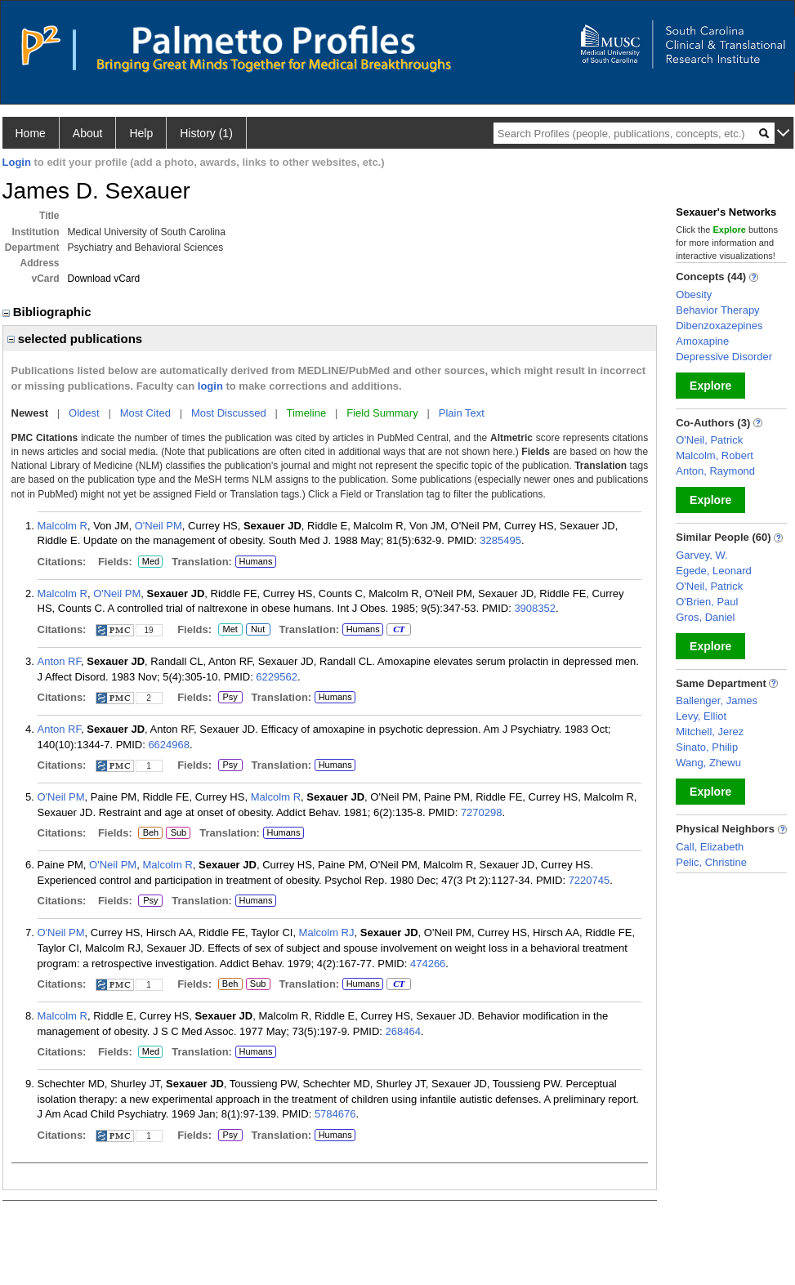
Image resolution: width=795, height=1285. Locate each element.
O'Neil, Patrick (709, 440)
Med (150, 562)
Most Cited (145, 413)
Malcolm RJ (327, 932)
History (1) (206, 133)
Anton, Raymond (715, 471)
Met (230, 630)
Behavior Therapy (717, 310)
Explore (710, 385)
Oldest (84, 413)
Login (16, 162)
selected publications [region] (75, 339)
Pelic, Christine (711, 862)
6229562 (276, 677)
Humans (255, 561)
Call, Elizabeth (710, 847)
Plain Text (462, 413)
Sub (178, 833)
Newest (30, 413)
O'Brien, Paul (707, 602)
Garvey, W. (701, 555)
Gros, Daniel (705, 617)
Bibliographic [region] (48, 312)
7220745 (589, 880)
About (88, 133)
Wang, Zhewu (708, 762)
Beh (150, 833)
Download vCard (104, 278)
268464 (403, 1031)
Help (141, 133)
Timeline (307, 413)
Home (31, 133)
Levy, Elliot (701, 716)
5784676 (335, 1114)
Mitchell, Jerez (710, 731)
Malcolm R (62, 526)
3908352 (535, 608)
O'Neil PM (158, 526)
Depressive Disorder (724, 356)
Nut (258, 630)
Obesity (694, 294)
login (210, 386)
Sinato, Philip (707, 747)
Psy (228, 697)
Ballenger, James (716, 700)
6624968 (169, 744)
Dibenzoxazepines (719, 325)
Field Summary (382, 413)
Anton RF (59, 661)
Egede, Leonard (714, 570)
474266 (427, 963)
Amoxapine (702, 341)
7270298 (481, 812)
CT (398, 630)
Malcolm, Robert (714, 455)
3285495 (500, 540)
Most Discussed (228, 413)
